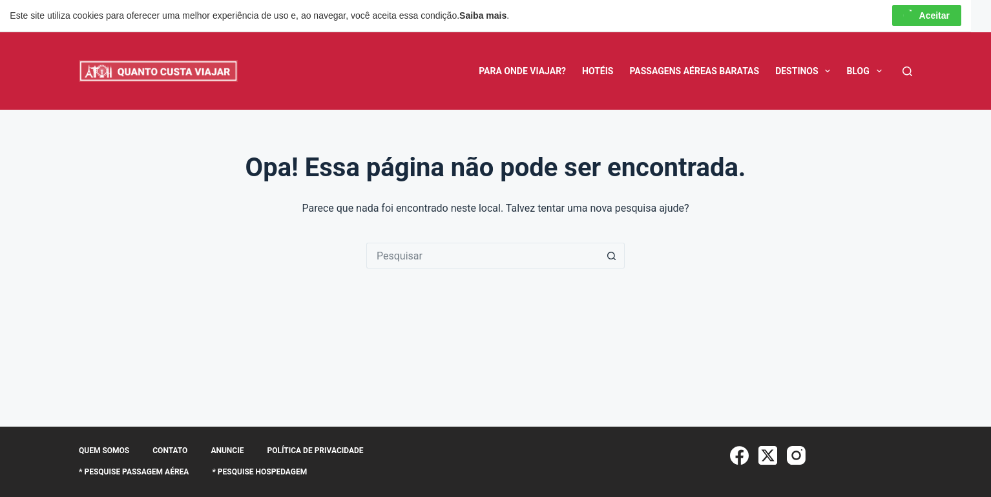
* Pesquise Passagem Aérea (134, 471)
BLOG (866, 71)
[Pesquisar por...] (482, 256)
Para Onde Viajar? (522, 71)
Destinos (805, 71)
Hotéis (597, 71)
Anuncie (227, 450)
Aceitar (927, 15)
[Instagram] (796, 455)
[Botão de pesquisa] (612, 256)
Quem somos (104, 450)
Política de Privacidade (315, 450)
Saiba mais (482, 15)
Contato (169, 450)
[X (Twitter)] (767, 455)
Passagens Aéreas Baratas (694, 71)
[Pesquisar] (907, 71)
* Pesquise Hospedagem (259, 471)
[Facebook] (739, 455)
